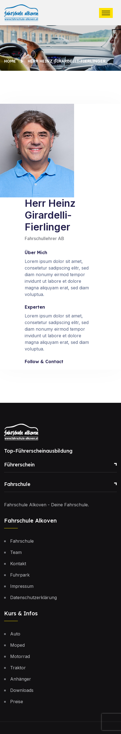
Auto (15, 634)
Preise (16, 701)
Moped (17, 645)
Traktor (18, 667)
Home (11, 61)
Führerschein (19, 464)
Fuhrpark (20, 575)
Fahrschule (17, 484)
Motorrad (20, 656)
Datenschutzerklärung (33, 597)
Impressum (21, 586)
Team (16, 552)
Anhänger (20, 679)
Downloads (21, 690)
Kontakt (18, 563)
